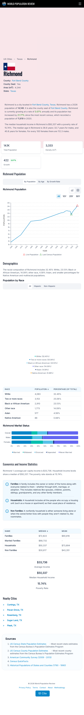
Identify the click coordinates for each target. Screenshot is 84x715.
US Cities (8, 59)
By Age (41, 182)
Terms (35, 687)
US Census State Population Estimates (28, 644)
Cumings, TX (11, 604)
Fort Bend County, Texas (43, 104)
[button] (80, 4)
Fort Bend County (20, 80)
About (50, 687)
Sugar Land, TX (12, 620)
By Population (29, 182)
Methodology (59, 687)
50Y (78, 196)
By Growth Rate (53, 182)
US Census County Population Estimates (29, 650)
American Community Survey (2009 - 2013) (31, 657)
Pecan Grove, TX (13, 609)
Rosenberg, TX (12, 615)
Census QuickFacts (19, 661)
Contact (43, 687)
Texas (20, 59)
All (58, 196)
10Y (64, 196)
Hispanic (37, 286)
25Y (71, 196)
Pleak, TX (9, 625)
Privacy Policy (25, 687)
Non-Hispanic (49, 286)
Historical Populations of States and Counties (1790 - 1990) (38, 665)
